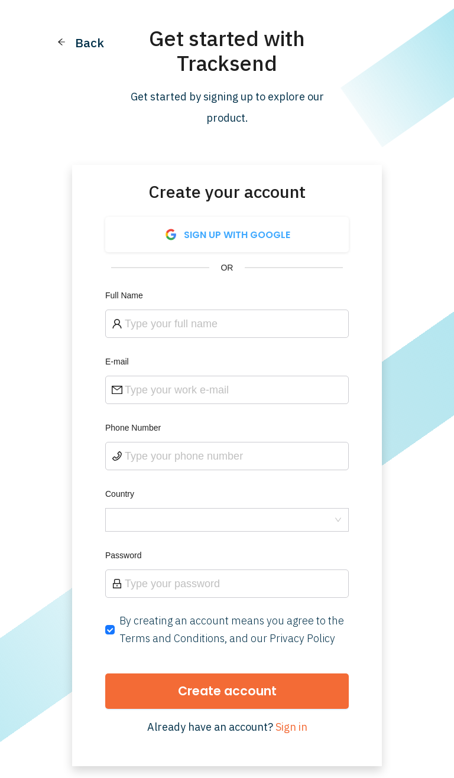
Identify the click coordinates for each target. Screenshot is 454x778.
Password (123, 555)
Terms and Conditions (172, 638)
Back (89, 42)
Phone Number (133, 427)
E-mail (117, 361)
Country (119, 494)
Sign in (291, 727)
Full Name (124, 295)
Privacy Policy (302, 638)
